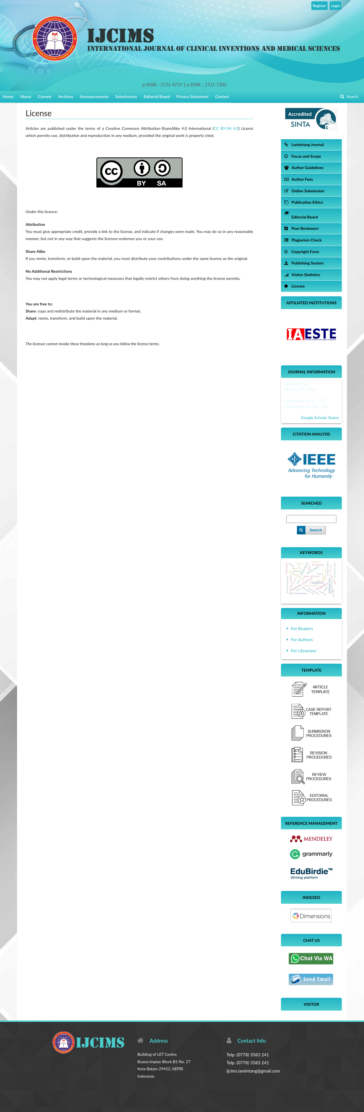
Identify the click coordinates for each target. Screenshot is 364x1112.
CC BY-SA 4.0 (226, 128)
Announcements (94, 96)
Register (319, 5)
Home (8, 96)
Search (352, 96)
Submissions (126, 96)
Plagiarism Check (303, 240)
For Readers (302, 628)
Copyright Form (301, 251)
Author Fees (298, 179)
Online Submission (304, 190)
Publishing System (304, 263)
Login (335, 5)
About (25, 96)
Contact (222, 96)
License (294, 286)
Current (44, 96)
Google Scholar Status (320, 417)
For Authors (302, 639)
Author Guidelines (303, 167)
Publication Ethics (303, 202)
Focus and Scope (302, 156)
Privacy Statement (192, 96)
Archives (65, 96)
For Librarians (303, 650)
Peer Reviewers (301, 228)
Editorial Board (157, 96)
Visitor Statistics (302, 274)
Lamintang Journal (304, 144)
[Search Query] (311, 519)
